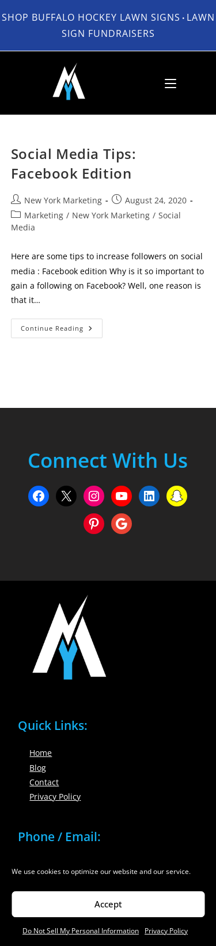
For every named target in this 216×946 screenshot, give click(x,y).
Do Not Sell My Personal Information (80, 931)
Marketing (43, 215)
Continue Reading (62, 330)
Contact (44, 782)
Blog (37, 767)
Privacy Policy (166, 931)
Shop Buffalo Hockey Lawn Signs (91, 17)
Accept (108, 904)
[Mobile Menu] (166, 83)
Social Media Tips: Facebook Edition (74, 163)
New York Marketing (63, 200)
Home (40, 752)
